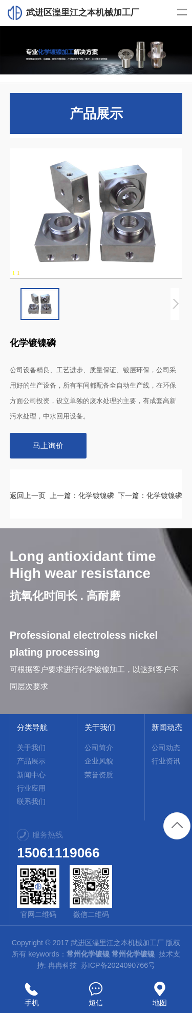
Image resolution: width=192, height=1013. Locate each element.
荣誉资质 (98, 775)
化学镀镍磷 (96, 495)
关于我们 (31, 747)
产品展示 (31, 761)
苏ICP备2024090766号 (118, 965)
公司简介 (98, 747)
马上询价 (48, 445)
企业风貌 (98, 761)
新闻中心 (31, 775)
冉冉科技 (62, 965)
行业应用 (31, 788)
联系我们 (31, 801)
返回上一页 (28, 495)
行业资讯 (166, 761)
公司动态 (166, 747)
